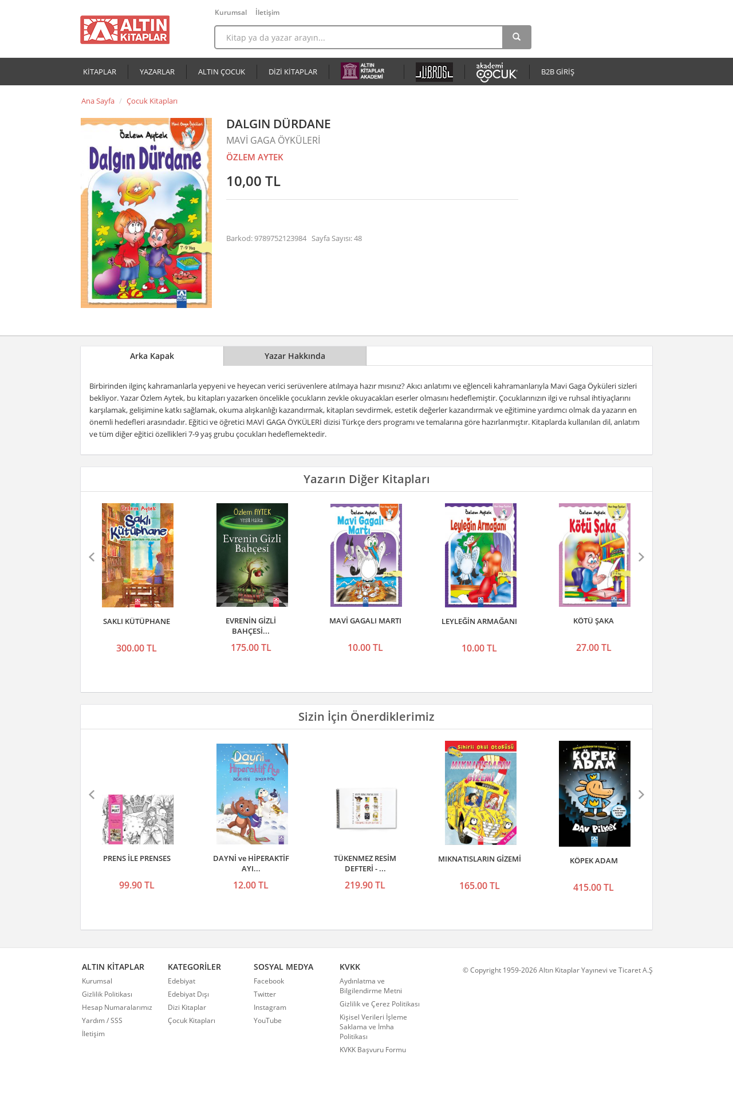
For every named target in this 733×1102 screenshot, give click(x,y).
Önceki (93, 557)
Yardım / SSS (102, 1020)
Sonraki (640, 557)
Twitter (265, 994)
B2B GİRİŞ (557, 71)
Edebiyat (181, 981)
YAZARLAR (157, 71)
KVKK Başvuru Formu (373, 1049)
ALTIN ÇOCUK (221, 71)
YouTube (268, 1020)
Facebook (269, 981)
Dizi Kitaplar (187, 1007)
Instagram (270, 1007)
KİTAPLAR (99, 71)
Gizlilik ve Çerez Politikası (380, 1004)
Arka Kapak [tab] (152, 355)
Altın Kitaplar (125, 29)
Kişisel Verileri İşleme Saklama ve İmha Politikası (373, 1026)
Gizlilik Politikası (107, 994)
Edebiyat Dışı (188, 994)
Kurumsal (231, 12)
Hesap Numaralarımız (117, 1007)
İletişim (267, 12)
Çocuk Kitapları (152, 101)
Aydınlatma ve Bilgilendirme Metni (371, 986)
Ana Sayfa (98, 101)
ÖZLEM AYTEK (254, 157)
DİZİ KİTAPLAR (293, 71)
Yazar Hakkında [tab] (295, 355)
